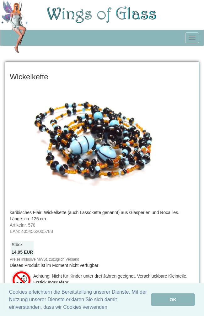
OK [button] (172, 299)
